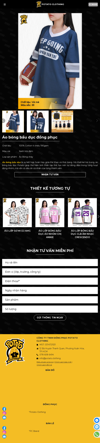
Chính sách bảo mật (63, 362)
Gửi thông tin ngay (50, 317)
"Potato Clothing (37, 412)
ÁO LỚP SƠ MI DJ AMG (17, 230)
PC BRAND (93, 4)
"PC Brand (34, 431)
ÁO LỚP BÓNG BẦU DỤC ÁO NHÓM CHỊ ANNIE (49, 234)
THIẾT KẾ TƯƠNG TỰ (50, 188)
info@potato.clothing (50, 358)
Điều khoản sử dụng (45, 362)
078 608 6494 (47, 354)
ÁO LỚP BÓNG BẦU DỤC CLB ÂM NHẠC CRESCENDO (82, 234)
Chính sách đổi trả (44, 365)
